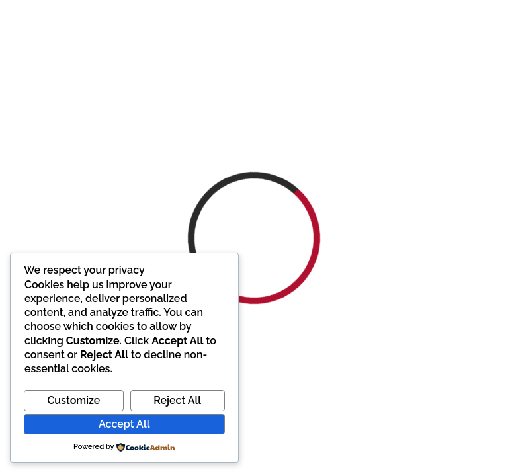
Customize (73, 400)
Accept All (124, 424)
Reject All (177, 400)
